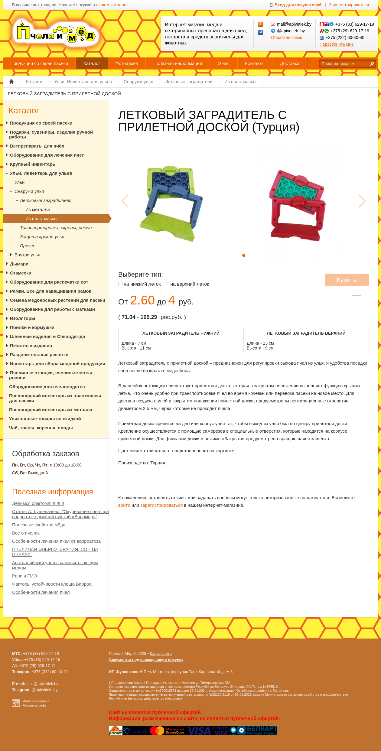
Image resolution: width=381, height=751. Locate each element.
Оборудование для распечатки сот (49, 281)
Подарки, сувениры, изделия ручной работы (51, 134)
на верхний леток (189, 284)
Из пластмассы (41, 218)
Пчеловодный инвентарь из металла (50, 409)
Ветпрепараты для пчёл (37, 145)
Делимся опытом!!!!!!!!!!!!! (38, 503)
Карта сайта (160, 653)
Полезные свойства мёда (38, 524)
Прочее (27, 245)
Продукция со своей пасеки (39, 63)
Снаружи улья (29, 191)
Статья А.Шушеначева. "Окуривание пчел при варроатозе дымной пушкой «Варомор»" (60, 514)
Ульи (19, 182)
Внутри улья (27, 254)
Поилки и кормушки (32, 327)
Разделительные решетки (39, 354)
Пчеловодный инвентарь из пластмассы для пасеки (55, 398)
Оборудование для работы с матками (52, 309)
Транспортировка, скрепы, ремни (56, 227)
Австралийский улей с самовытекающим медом (55, 565)
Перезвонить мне (337, 44)
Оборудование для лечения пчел (47, 155)
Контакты (255, 63)
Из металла (37, 209)
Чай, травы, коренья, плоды (41, 427)
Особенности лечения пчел (41, 592)
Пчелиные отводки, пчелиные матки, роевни (51, 375)
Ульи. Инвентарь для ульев (41, 173)
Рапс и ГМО (24, 575)
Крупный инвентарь (32, 164)
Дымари (19, 263)
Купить (347, 279)
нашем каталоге (112, 5)
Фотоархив (127, 63)
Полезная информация (178, 63)
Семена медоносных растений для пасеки (57, 300)
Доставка (289, 63)
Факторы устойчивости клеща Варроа (52, 584)
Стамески (20, 272)
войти (124, 505)
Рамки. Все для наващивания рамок (50, 291)
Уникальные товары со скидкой (45, 418)
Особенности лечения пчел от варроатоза (56, 541)
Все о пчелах (26, 532)
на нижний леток (142, 284)
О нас (223, 63)
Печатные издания (31, 345)
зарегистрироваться (162, 505)
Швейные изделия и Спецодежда (47, 336)
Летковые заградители (46, 200)
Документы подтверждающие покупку (146, 659)
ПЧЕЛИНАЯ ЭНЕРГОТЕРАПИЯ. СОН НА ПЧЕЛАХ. (55, 552)
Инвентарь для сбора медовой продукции (57, 363)
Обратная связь (286, 37)
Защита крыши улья (42, 236)
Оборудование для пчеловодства (47, 386)
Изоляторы (22, 318)
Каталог (91, 63)
